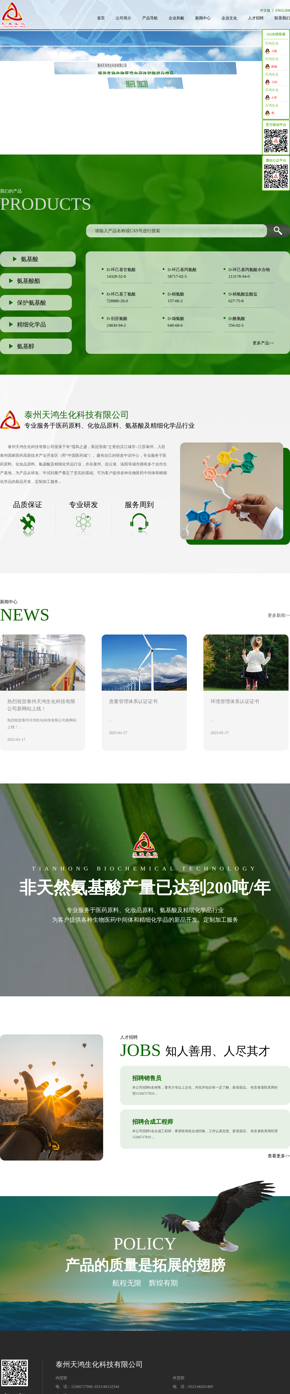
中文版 (265, 10)
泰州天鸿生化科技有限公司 (31, 447)
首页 (101, 18)
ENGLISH (282, 10)
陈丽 (274, 66)
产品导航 (150, 18)
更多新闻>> (279, 615)
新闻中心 (203, 18)
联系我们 (282, 18)
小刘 (274, 82)
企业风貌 (176, 18)
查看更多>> (279, 1156)
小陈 (274, 51)
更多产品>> (263, 343)
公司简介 (123, 18)
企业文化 (229, 18)
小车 (274, 97)
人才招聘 (256, 18)
